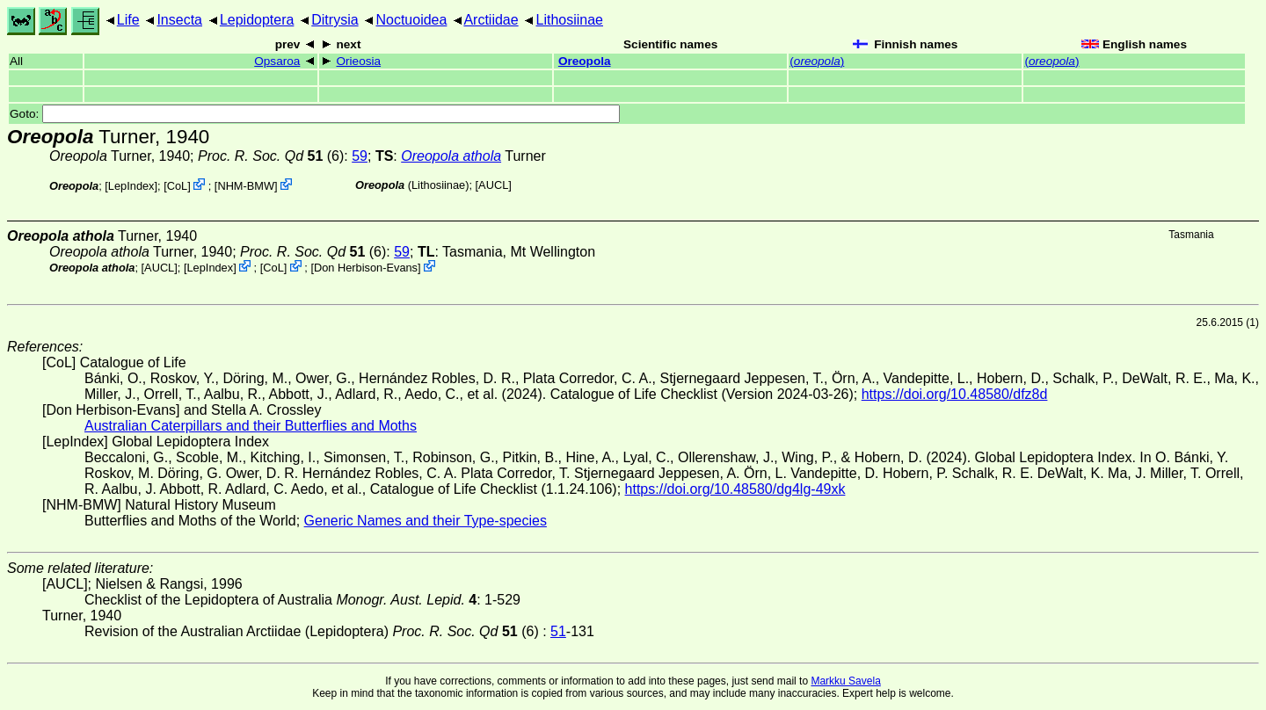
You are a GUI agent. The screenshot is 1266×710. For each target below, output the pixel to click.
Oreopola (584, 61)
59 (359, 156)
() (816, 61)
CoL (177, 185)
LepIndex (131, 185)
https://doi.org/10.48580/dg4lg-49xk (735, 489)
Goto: (315, 113)
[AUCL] (494, 185)
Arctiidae (490, 19)
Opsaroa (277, 61)
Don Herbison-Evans (366, 267)
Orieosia (358, 61)
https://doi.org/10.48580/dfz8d (955, 394)
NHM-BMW (245, 185)
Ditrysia (334, 19)
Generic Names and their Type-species (425, 520)
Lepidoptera (257, 19)
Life (128, 19)
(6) (271, 156)
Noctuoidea (411, 19)
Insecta (179, 19)
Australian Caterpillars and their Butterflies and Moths (250, 425)
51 (558, 631)
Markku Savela (845, 681)
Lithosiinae (570, 19)
